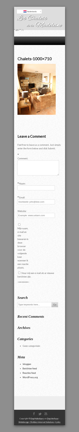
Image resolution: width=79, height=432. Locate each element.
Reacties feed (29, 373)
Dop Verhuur (53, 418)
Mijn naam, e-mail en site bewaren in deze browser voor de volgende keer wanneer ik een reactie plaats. (22, 248)
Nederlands (30, 11)
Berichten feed (30, 368)
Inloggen (27, 364)
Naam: (22, 183)
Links (58, 422)
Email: (22, 197)
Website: (21, 211)
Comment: (22, 158)
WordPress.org (30, 377)
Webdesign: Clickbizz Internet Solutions (36, 422)
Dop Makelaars (37, 418)
